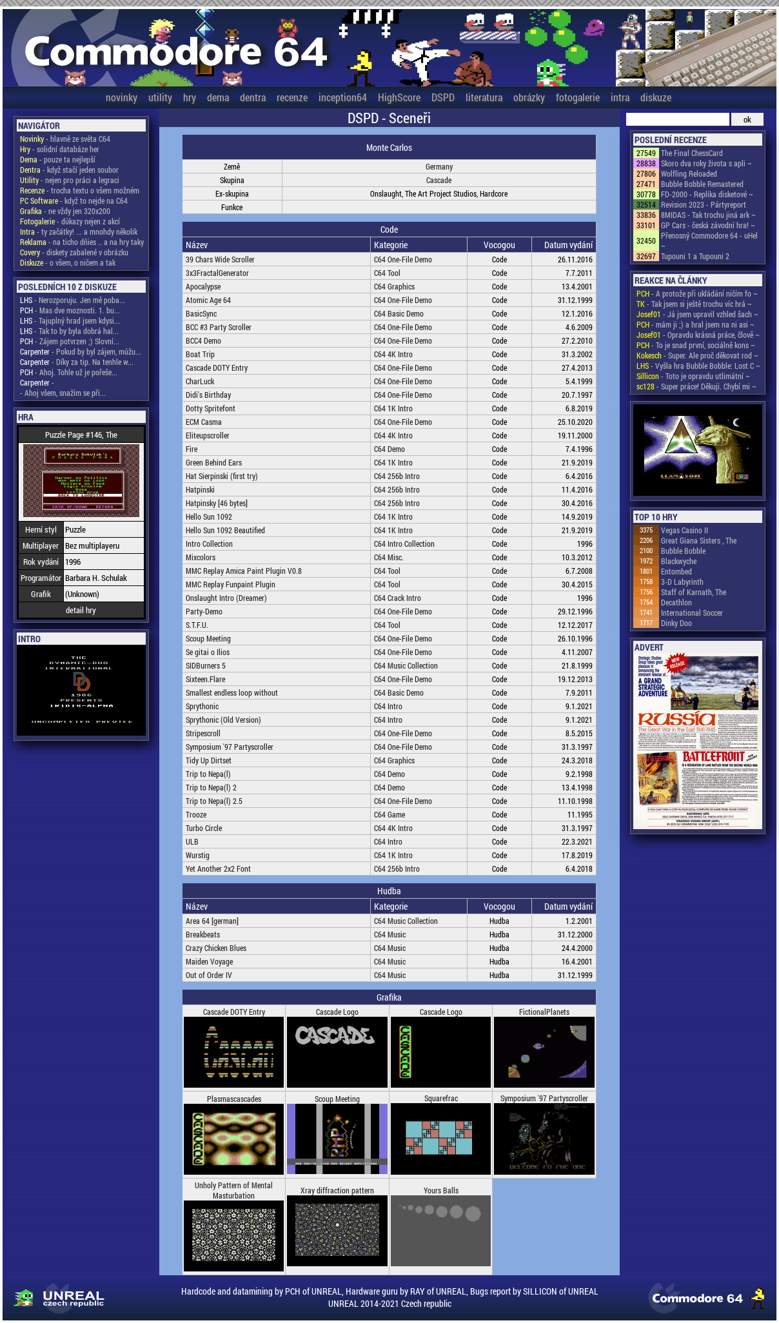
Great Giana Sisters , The (698, 540)
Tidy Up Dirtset (209, 760)
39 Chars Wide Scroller (220, 259)
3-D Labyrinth (682, 581)
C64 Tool (387, 273)
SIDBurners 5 (206, 665)
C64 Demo (389, 449)
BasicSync (201, 313)
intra (620, 97)
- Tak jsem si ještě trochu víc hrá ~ (694, 304)
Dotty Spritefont (210, 408)
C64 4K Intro (393, 354)
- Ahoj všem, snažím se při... (63, 392)
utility (160, 97)
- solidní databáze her (59, 149)
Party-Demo (204, 611)
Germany (439, 166)
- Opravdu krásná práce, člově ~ (698, 334)
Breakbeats (203, 934)
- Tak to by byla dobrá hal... (69, 331)
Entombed (676, 571)
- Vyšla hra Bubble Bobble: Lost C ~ (698, 365)
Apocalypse (203, 286)
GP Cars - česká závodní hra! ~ (708, 225)
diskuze (655, 97)
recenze (292, 97)
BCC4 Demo (203, 340)
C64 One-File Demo (403, 259)
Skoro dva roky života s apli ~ (706, 163)
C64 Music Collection (406, 665)
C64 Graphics (394, 286)
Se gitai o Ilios (208, 652)
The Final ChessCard (692, 153)
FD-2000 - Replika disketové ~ (707, 194)
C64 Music (390, 934)
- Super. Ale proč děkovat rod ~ (697, 355)
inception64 (343, 97)
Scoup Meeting (208, 638)
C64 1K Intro (393, 408)
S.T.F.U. (197, 625)
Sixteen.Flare (205, 679)
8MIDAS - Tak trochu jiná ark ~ (708, 215)
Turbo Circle (204, 828)
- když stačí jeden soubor (69, 169)
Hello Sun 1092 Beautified (225, 530)
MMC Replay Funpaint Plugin (230, 584)
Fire (191, 449)
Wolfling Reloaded (689, 173)
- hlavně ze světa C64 (65, 138)
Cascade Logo (337, 1011)
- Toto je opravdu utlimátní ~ (693, 376)
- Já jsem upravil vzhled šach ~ (697, 314)
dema (218, 97)
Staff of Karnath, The (693, 592)
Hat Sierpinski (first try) (222, 476)
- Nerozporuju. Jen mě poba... (72, 300)
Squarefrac (441, 1098)
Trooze (196, 814)
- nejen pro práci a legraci (69, 180)
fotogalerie (578, 97)
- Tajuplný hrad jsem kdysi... (70, 320)
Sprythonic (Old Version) (223, 719)
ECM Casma (204, 421)
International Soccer (692, 612)
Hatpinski (200, 489)
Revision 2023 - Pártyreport (703, 204)
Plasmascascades (234, 1098)
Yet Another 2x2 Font (218, 868)
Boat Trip (200, 354)
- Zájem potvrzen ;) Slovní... (69, 341)
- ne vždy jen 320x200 (65, 211)
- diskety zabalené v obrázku (74, 252)
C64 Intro (388, 706)
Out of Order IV (209, 975)
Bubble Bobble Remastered (702, 184)
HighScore (399, 97)
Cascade (438, 180)
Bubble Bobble (683, 550)
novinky (121, 97)
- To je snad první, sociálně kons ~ (695, 345)
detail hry (81, 610)
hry (189, 97)
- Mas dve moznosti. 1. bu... (70, 310)
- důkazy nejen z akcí (70, 221)
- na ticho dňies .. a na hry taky (82, 242)
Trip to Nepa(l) (208, 774)
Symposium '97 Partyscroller (229, 746)
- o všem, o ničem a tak (67, 262)
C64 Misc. (389, 557)
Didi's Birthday (208, 394)
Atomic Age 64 (208, 300)
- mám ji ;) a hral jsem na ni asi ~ (695, 324)
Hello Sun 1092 (209, 516)
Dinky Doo (676, 623)
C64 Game (389, 814)
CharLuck (200, 381)
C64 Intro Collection (404, 543)
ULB (192, 841)
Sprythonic (202, 706)
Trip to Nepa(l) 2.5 (214, 801)
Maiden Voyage (209, 961)
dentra (253, 97)
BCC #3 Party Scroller (218, 327)
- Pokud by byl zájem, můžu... (80, 351)
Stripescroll (203, 733)
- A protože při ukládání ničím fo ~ (697, 293)
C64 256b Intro (397, 476)
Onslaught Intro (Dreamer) (226, 598)
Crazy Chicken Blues (216, 948)
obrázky (529, 97)
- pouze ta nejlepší (57, 159)
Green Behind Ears (214, 462)
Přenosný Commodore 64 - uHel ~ (709, 240)
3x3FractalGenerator (217, 273)
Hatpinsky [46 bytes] (217, 503)
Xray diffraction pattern (337, 1190)
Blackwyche (678, 561)
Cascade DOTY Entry (217, 367)
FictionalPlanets (544, 1011)
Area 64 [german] (212, 921)
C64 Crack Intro (397, 598)
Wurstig (198, 855)
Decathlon (676, 602)
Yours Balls (441, 1190)
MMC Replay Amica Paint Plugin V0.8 (244, 570)
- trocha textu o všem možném (79, 190)
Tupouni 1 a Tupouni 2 (695, 256)
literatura (484, 97)
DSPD (443, 97)
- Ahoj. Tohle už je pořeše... (68, 372)
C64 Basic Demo (399, 313)
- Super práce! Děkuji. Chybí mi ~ (696, 386)
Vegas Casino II (684, 530)
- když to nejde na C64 (74, 200)
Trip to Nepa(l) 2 (211, 787)
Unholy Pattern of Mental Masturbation (234, 1190)
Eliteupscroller (208, 435)
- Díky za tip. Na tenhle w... (76, 362)
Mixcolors (200, 557)
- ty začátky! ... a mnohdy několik (78, 231)
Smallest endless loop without (232, 692)
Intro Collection (209, 543)
